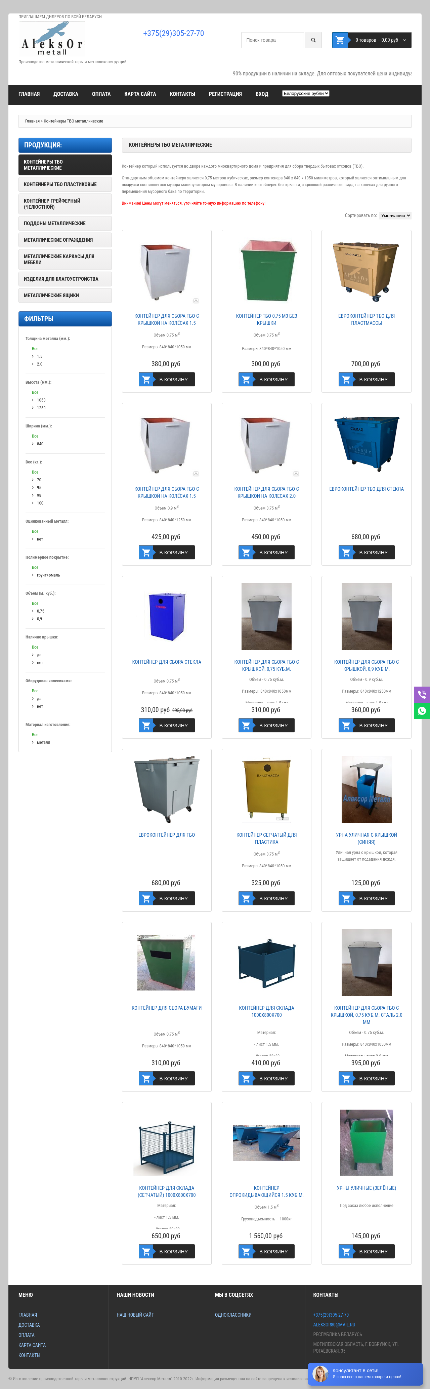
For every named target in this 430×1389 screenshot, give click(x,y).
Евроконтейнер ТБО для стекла (366, 489)
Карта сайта (140, 94)
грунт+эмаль (46, 575)
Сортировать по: (361, 215)
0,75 (38, 611)
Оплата (101, 94)
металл (41, 742)
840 (37, 444)
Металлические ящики (51, 295)
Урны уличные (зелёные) (366, 1188)
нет (37, 539)
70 (36, 480)
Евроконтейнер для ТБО (166, 835)
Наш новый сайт (135, 1315)
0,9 (37, 619)
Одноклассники (233, 1315)
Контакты (182, 94)
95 (36, 487)
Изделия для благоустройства (61, 279)
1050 (39, 400)
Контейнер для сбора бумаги (167, 1008)
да (36, 655)
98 (36, 495)
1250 (39, 408)
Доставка (65, 94)
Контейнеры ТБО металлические (73, 121)
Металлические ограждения (58, 240)
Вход (262, 94)
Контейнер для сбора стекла (166, 662)
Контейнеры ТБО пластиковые (60, 184)
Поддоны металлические (55, 223)
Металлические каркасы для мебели (59, 259)
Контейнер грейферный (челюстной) (52, 204)
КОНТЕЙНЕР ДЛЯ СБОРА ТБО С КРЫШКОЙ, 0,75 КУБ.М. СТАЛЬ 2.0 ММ (366, 1015)
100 (37, 503)
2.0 (37, 364)
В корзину (174, 379)
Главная (29, 94)
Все (35, 348)
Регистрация (225, 94)
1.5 (37, 356)
